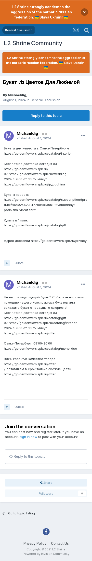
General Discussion (45, 100)
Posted (34, 138)
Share (46, 482)
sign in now (28, 437)
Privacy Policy (35, 543)
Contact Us (60, 543)
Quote (19, 263)
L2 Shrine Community (33, 43)
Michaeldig (17, 95)
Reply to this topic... (27, 456)
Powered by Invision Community (46, 554)
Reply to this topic (46, 115)
